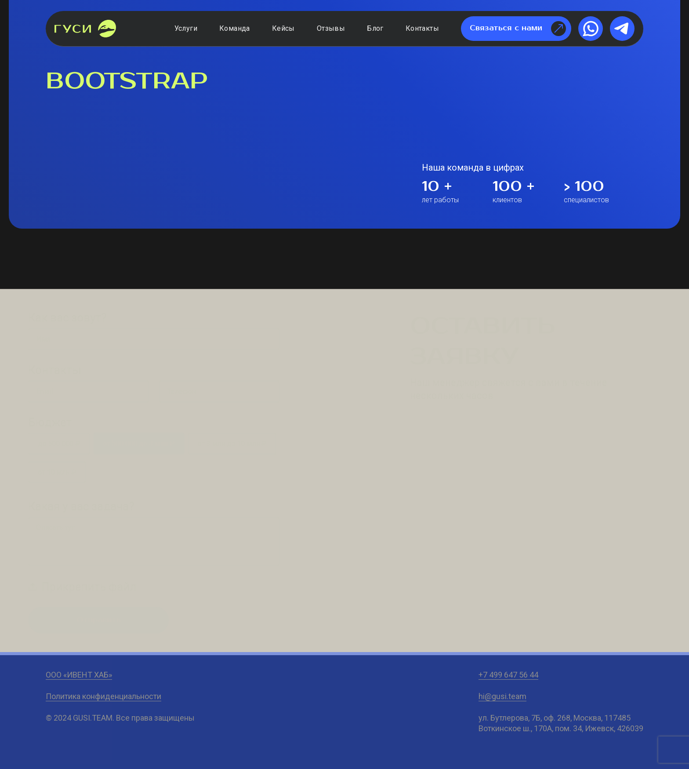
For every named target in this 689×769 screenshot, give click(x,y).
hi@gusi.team (502, 696)
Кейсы (283, 28)
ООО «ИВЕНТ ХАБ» (79, 674)
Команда (234, 28)
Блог (375, 28)
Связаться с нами (518, 28)
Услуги (185, 28)
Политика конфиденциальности (103, 696)
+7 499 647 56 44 (508, 674)
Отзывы (331, 28)
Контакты (422, 28)
